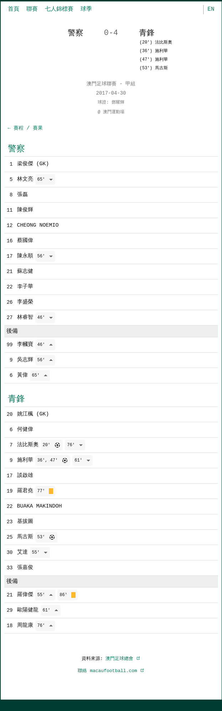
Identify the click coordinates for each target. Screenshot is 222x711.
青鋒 (16, 403)
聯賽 (32, 9)
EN (210, 9)
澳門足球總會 (122, 668)
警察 (16, 149)
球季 (86, 9)
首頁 (13, 9)
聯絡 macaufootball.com (111, 680)
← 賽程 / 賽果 (25, 128)
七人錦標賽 (59, 9)
